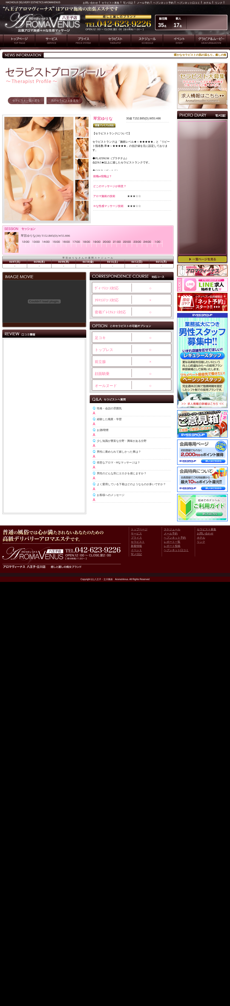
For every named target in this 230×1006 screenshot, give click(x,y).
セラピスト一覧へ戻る (26, 100)
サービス (136, 533)
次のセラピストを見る (64, 100)
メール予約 (143, 2)
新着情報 (136, 546)
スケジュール (172, 529)
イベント (136, 550)
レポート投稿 (172, 546)
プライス (136, 537)
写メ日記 (128, 2)
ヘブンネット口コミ (188, 2)
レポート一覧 (172, 541)
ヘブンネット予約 (163, 2)
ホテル (207, 2)
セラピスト (138, 541)
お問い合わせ (90, 2)
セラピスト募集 (110, 2)
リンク (218, 2)
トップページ (139, 529)
